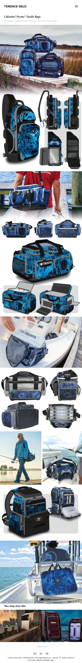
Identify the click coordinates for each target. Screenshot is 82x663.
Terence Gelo (15, 6)
